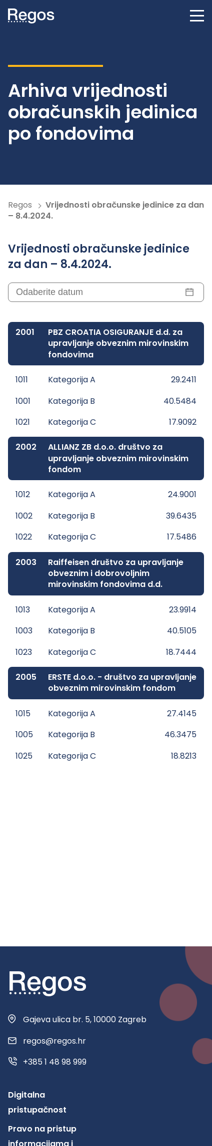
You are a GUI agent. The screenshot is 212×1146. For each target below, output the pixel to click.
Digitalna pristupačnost (37, 1102)
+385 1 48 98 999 (54, 1062)
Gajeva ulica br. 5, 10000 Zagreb (84, 1019)
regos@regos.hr (54, 1041)
